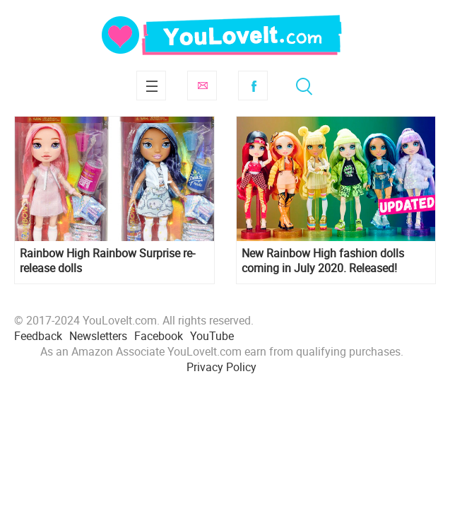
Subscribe (202, 85)
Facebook (253, 85)
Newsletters (98, 336)
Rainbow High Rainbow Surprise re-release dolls (107, 261)
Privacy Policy (221, 367)
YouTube (212, 336)
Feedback (38, 336)
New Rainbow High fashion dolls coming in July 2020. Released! (323, 261)
